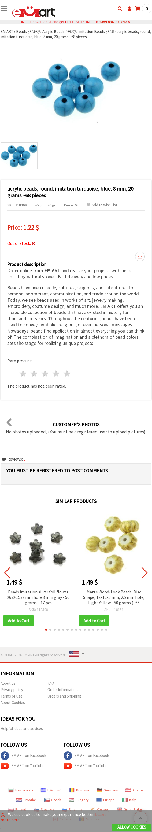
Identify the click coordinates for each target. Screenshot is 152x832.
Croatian (26, 799)
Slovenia (72, 809)
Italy (129, 799)
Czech (52, 799)
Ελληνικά (51, 790)
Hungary (79, 799)
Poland (17, 809)
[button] (46, 630)
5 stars (67, 373)
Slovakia (44, 809)
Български (20, 790)
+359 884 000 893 (113, 22)
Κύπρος (99, 809)
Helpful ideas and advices (22, 728)
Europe (105, 799)
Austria (134, 790)
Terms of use (12, 696)
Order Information (62, 689)
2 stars (34, 373)
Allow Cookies (131, 827)
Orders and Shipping (64, 696)
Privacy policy (12, 689)
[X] (3, 814)
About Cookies (13, 702)
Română (79, 790)
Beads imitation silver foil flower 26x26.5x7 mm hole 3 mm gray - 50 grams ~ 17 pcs (38, 597)
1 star (23, 373)
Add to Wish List (102, 205)
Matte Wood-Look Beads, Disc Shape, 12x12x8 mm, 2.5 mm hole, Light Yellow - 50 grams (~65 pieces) (113, 597)
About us (8, 683)
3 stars (45, 373)
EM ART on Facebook (23, 755)
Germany (107, 790)
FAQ (50, 683)
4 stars (56, 373)
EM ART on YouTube (23, 766)
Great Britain (130, 809)
